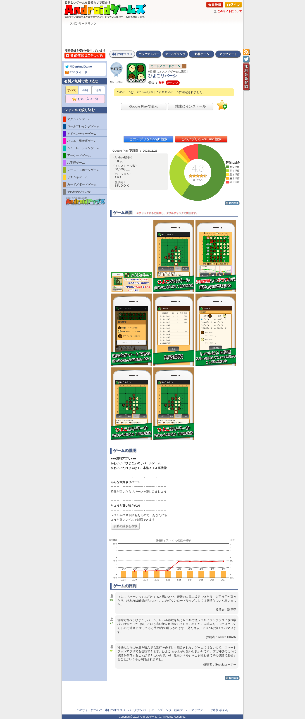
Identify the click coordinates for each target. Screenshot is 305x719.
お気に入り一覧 (86, 99)
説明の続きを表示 (125, 526)
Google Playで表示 (143, 106)
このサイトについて (229, 11)
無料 (98, 90)
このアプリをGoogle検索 (148, 139)
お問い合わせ (220, 710)
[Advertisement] (152, 36)
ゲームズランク (175, 54)
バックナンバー (148, 54)
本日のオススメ (122, 54)
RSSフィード (76, 72)
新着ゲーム (201, 54)
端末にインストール (190, 106)
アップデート (228, 54)
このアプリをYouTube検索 (201, 139)
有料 (85, 90)
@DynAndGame (78, 66)
